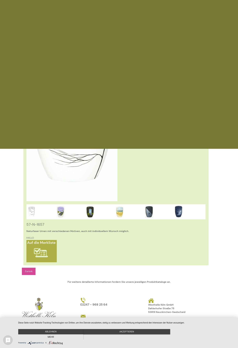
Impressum (167, 320)
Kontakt (152, 320)
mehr (202, 337)
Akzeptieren (126, 337)
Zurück (28, 271)
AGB (199, 320)
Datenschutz (185, 320)
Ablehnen (50, 337)
